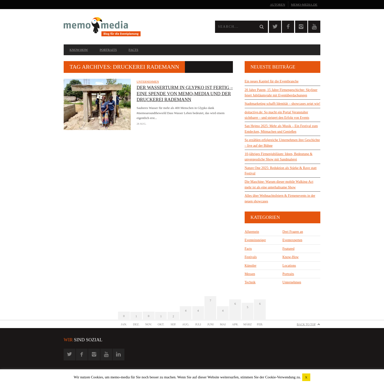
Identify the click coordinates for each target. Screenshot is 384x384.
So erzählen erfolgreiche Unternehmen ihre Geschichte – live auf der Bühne (282, 142)
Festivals (251, 257)
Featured (288, 249)
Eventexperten (292, 240)
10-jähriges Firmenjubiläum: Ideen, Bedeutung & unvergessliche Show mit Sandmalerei (278, 156)
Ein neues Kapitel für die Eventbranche (272, 81)
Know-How (79, 50)
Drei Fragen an (292, 232)
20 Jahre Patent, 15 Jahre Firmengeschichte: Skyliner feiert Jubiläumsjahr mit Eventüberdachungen (281, 92)
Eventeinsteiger (255, 240)
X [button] (306, 377)
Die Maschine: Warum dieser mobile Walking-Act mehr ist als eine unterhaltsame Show (279, 184)
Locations (289, 265)
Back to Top (306, 324)
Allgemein (252, 232)
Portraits (108, 50)
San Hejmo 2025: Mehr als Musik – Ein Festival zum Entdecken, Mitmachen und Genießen (281, 128)
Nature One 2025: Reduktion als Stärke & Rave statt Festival (281, 170)
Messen (250, 274)
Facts (133, 50)
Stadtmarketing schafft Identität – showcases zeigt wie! (282, 104)
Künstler (250, 265)
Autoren (277, 4)
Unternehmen (148, 81)
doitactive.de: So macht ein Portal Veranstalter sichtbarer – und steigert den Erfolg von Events (277, 114)
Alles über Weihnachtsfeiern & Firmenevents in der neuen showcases (280, 198)
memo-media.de (304, 4)
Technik (250, 282)
